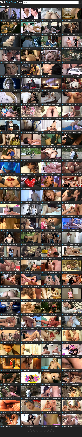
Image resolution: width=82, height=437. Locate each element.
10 (53, 430)
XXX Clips (11, 2)
